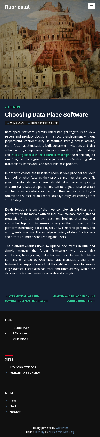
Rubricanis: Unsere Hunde (25, 372)
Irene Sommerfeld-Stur (44, 122)
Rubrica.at (17, 7)
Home (13, 400)
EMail (13, 406)
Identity (39, 431)
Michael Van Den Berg (61, 431)
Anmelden (15, 411)
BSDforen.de (21, 327)
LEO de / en (20, 333)
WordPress (62, 427)
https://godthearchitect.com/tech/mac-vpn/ (41, 155)
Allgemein (12, 107)
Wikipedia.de (20, 338)
